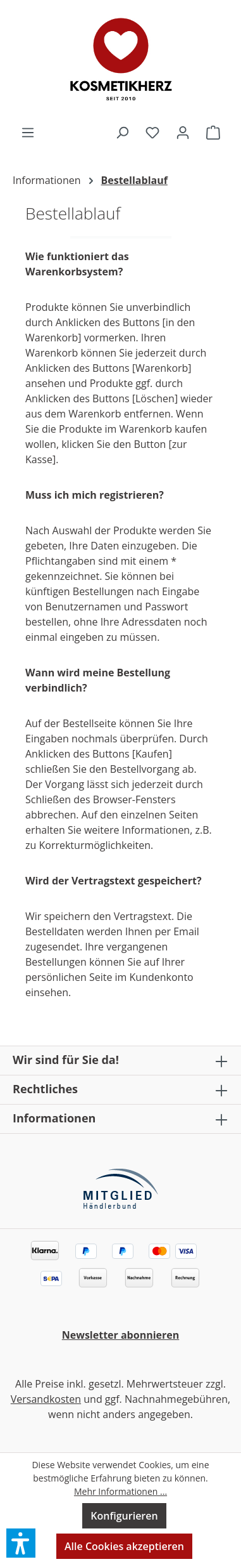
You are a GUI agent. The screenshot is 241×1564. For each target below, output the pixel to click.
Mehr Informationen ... (120, 1491)
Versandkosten (46, 1399)
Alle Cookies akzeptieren (124, 1546)
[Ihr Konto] (183, 132)
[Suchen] (122, 132)
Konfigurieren (124, 1516)
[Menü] (28, 132)
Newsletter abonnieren (121, 1335)
